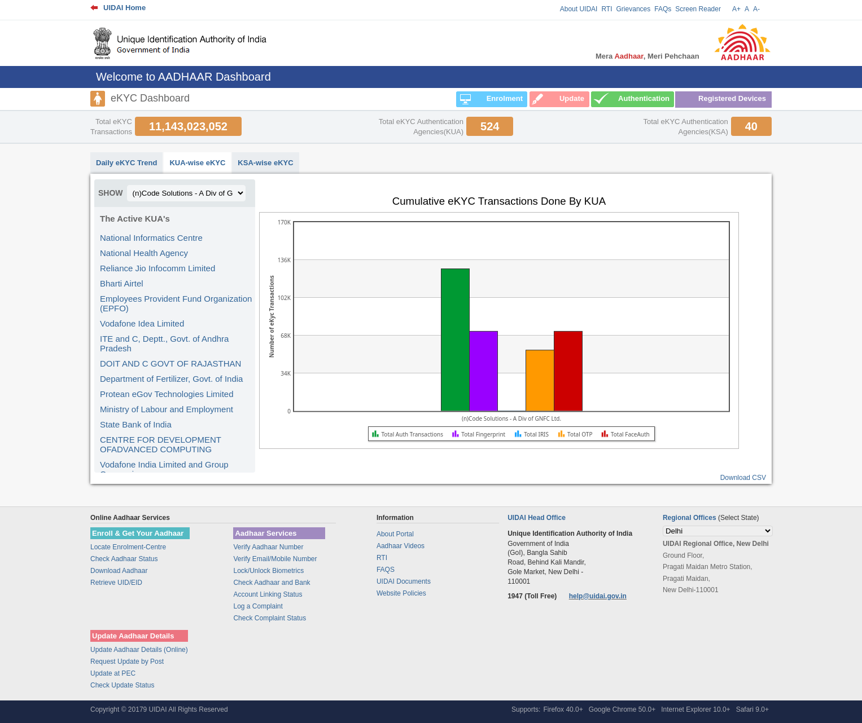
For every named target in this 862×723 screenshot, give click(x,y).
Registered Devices (732, 98)
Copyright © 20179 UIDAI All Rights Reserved (159, 709)
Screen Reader (698, 9)
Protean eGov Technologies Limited (167, 394)
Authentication (644, 98)
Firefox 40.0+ (563, 709)
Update (571, 98)
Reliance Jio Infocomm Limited (157, 268)
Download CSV (743, 478)
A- (756, 9)
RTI (606, 9)
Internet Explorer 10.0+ (695, 709)
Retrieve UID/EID (116, 583)
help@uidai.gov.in (598, 596)
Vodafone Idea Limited (142, 323)
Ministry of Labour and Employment (166, 409)
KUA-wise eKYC (197, 162)
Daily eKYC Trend (126, 162)
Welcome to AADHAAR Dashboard (183, 76)
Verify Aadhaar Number (268, 547)
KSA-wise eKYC (265, 162)
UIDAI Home (124, 7)
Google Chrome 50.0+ (622, 709)
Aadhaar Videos (401, 546)
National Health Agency (144, 253)
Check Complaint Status (269, 618)
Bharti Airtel (121, 283)
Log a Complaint (257, 606)
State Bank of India (136, 424)
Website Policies (401, 593)
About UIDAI (579, 9)
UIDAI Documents (404, 581)
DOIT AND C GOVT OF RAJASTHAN (170, 363)
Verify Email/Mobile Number (275, 559)
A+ (736, 9)
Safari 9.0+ (752, 709)
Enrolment (505, 98)
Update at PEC (112, 673)
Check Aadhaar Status (123, 559)
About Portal (395, 534)
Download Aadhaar (118, 571)
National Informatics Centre (151, 238)
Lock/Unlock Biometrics (268, 571)
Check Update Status (122, 685)
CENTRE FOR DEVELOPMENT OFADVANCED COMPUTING (160, 444)
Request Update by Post (127, 661)
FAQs (662, 9)
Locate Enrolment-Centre (128, 547)
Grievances (633, 9)
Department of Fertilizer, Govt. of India (171, 378)
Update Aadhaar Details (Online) (139, 650)
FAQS (386, 570)
